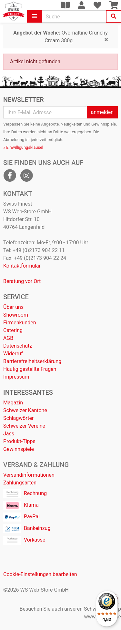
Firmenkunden (19, 323)
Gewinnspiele (18, 449)
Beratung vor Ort (22, 281)
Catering (13, 330)
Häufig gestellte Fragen (29, 369)
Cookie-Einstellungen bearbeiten (40, 574)
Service (16, 297)
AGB (8, 338)
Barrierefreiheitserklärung (32, 361)
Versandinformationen (29, 475)
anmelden (102, 112)
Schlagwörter (18, 418)
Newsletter (23, 100)
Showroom (15, 315)
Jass (8, 434)
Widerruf (13, 354)
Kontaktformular (22, 266)
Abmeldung (13, 139)
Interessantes (28, 392)
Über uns (13, 307)
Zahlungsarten (19, 483)
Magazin (13, 403)
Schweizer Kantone (25, 410)
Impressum (16, 377)
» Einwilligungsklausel (23, 147)
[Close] (106, 39)
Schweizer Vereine (24, 426)
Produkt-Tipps (19, 441)
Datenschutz (17, 346)
